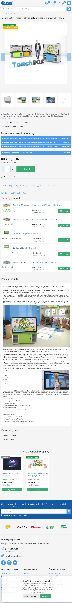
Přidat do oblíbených (47, 186)
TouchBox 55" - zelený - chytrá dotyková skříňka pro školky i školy (36, 219)
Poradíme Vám (5, 573)
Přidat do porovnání (27, 186)
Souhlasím (45, 596)
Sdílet (5, 186)
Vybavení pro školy (9, 13)
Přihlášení (58, 3)
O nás (26, 576)
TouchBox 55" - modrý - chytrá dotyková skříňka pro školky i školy (36, 262)
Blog (2, 576)
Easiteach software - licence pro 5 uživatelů (11, 474)
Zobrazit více (5, 118)
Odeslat (69, 511)
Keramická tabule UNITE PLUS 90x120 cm (18, 153)
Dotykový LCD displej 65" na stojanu (25, 248)
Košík (64, 2)
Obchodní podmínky (54, 573)
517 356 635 (12, 548)
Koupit (27, 169)
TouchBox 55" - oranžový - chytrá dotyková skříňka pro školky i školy (37, 205)
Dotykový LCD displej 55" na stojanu (25, 234)
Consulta (27, 122)
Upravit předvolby (30, 596)
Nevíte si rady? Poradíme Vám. (15, 193)
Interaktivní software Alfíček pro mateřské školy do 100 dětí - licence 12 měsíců (30, 138)
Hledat (69, 9)
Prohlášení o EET (53, 576)
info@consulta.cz (13, 555)
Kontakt (26, 573)
